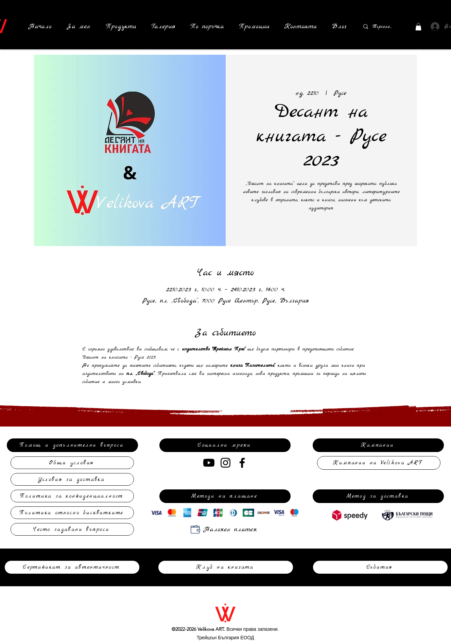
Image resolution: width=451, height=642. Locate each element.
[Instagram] (225, 462)
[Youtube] (208, 462)
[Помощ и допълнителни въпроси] (72, 445)
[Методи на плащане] (225, 496)
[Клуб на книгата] (225, 567)
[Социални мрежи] (225, 445)
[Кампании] (378, 445)
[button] (121, 26)
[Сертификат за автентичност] (72, 567)
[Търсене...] (382, 26)
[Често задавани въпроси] (72, 529)
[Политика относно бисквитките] (72, 512)
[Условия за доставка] (72, 479)
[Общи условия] (72, 462)
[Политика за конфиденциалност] (72, 496)
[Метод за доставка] (378, 496)
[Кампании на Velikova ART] (378, 463)
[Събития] (380, 567)
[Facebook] (242, 462)
